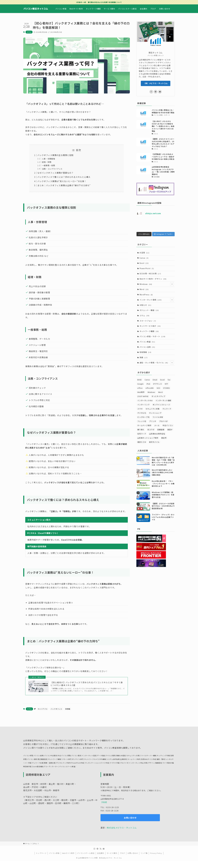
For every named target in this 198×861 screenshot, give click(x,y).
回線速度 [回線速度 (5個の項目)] (160, 434)
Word (144, 294)
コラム (29, 32)
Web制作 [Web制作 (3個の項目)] (141, 397)
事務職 (67, 709)
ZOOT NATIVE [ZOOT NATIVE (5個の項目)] (142, 401)
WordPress (146, 299)
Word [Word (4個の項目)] (160, 397)
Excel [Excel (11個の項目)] (162, 384)
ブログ (122, 853)
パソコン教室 (147, 346)
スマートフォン (148, 325)
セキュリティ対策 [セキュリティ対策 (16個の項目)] (152, 413)
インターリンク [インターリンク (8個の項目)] (143, 409)
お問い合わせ (133, 853)
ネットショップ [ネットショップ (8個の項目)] (155, 418)
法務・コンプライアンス (52, 168)
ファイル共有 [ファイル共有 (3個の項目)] (158, 422)
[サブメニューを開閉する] (172, 289)
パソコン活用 (147, 351)
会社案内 (100, 853)
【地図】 (104, 802)
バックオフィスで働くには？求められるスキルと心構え (63, 176)
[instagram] (151, 91)
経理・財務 (46, 162)
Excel (144, 268)
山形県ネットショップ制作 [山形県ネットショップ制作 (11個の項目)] (147, 443)
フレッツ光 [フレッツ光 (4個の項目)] (141, 426)
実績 (144, 362)
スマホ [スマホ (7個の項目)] (140, 413)
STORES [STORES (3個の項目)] (166, 393)
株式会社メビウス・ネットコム (122, 827)
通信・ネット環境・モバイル (157, 367)
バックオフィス (56, 709)
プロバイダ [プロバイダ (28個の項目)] (163, 426)
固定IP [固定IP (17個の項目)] (169, 434)
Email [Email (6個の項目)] (155, 384)
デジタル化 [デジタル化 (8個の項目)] (141, 418)
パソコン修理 (54, 853)
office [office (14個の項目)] (140, 393)
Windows (157, 289)
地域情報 (145, 357)
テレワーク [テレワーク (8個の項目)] (167, 413)
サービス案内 (112, 853)
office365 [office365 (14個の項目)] (150, 393)
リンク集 (144, 853)
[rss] (100, 849)
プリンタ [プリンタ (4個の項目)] (152, 426)
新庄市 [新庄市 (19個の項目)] (164, 443)
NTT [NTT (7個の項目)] (166, 389)
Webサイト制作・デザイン (153, 283)
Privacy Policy (156, 853)
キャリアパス (42, 709)
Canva (144, 262)
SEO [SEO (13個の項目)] (158, 393)
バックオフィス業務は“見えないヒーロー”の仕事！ (61, 181)
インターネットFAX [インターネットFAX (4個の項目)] (145, 405)
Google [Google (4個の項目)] (140, 389)
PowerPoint (147, 273)
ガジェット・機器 (149, 315)
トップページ (41, 853)
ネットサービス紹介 (150, 331)
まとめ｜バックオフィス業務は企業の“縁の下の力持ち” (64, 185)
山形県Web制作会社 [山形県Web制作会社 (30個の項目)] (157, 438)
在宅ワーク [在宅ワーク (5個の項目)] (141, 438)
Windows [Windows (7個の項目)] (151, 397)
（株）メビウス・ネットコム (155, 83)
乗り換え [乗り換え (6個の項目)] (140, 434)
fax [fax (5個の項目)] (169, 384)
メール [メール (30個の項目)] (156, 430)
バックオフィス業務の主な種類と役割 (55, 155)
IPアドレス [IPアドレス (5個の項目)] (157, 389)
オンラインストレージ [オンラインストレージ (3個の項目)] (161, 409)
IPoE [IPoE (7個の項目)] (148, 389)
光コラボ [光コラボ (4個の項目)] (150, 434)
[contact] (160, 91)
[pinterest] (155, 91)
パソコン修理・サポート (152, 341)
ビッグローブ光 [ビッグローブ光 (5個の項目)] (143, 422)
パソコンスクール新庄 (85, 853)
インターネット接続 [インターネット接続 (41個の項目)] (163, 405)
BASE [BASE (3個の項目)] (139, 384)
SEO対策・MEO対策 (150, 278)
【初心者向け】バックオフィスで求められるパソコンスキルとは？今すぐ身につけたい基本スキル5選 (87, 684)
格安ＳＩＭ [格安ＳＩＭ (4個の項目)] (141, 447)
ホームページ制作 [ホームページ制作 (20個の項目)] (144, 430)
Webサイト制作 (68, 853)
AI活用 (144, 257)
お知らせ (145, 310)
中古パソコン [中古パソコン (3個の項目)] (168, 430)
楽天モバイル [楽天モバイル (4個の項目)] (154, 447)
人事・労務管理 (48, 158)
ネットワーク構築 (149, 336)
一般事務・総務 (48, 165)
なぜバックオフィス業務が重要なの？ (55, 172)
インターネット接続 (157, 305)
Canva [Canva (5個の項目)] (147, 384)
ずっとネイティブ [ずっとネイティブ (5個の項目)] (158, 401)
